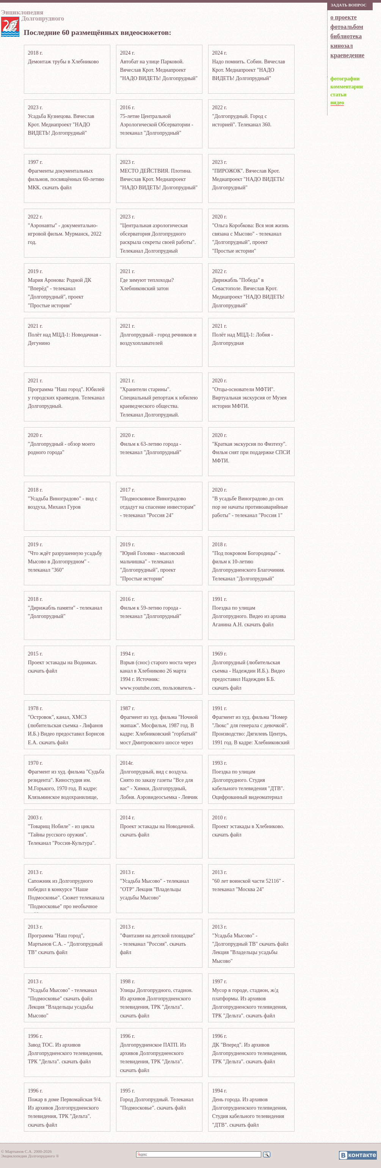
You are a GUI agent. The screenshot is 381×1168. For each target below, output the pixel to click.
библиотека (346, 36)
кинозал (342, 45)
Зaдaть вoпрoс (349, 5)
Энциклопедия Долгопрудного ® (30, 1156)
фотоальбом (347, 27)
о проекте (344, 17)
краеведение (347, 55)
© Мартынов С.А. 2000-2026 (26, 1151)
